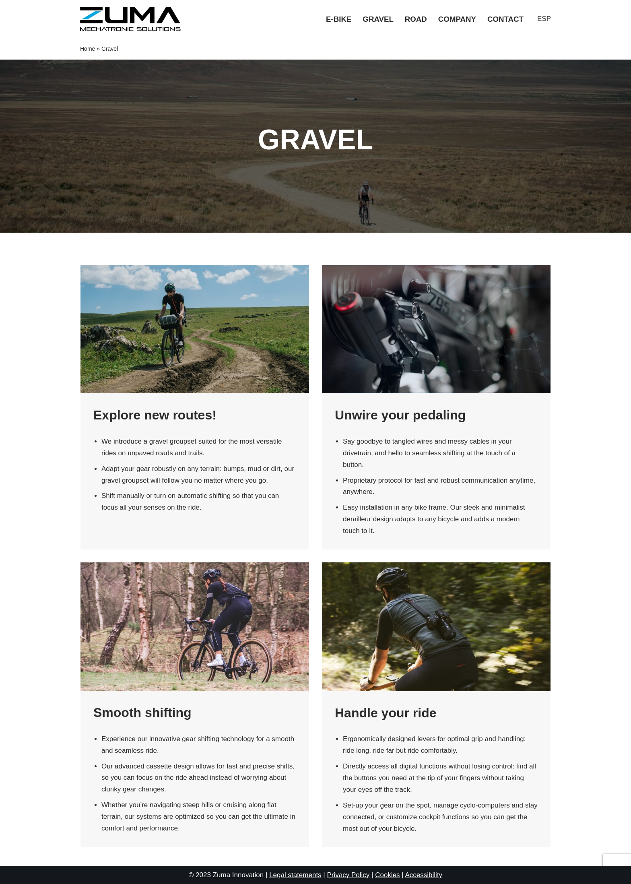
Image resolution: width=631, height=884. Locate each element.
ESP (544, 19)
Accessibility (424, 875)
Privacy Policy (348, 875)
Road (416, 19)
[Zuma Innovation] (132, 19)
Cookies (387, 875)
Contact (505, 19)
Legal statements (295, 875)
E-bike (338, 19)
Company (457, 19)
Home (87, 48)
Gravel (378, 19)
